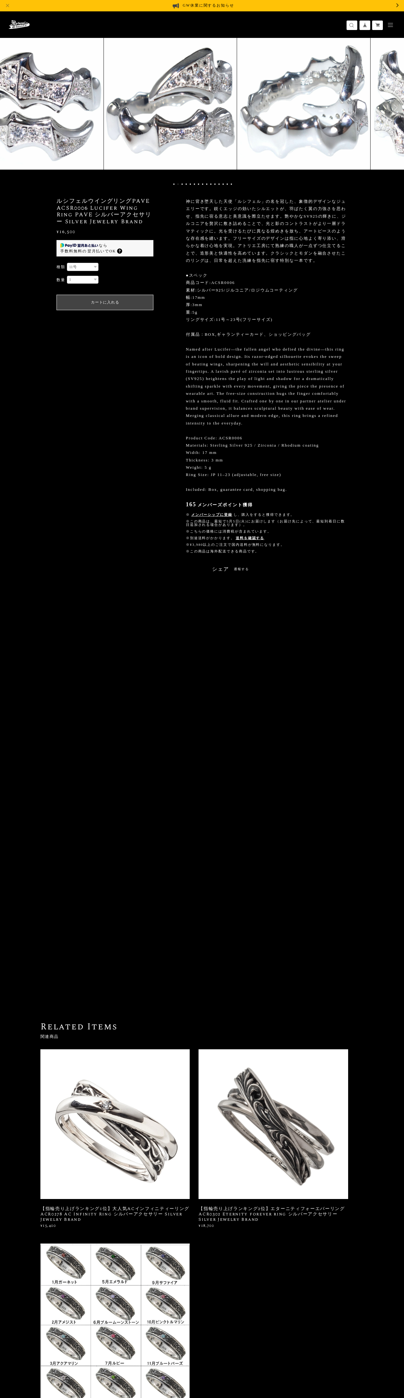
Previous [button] (9, 108)
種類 (60, 267)
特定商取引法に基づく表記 (113, 1363)
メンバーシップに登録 (211, 514)
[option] (202, 108)
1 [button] (174, 184)
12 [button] (219, 184)
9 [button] (206, 184)
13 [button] (223, 184)
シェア (220, 569)
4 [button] (186, 184)
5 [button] (190, 184)
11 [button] (215, 184)
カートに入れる (105, 302)
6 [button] (194, 184)
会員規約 (145, 1363)
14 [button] (227, 184)
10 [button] (210, 184)
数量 (60, 280)
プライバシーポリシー (66, 1363)
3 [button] (182, 184)
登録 (316, 1272)
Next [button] (394, 108)
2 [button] (178, 184)
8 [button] (202, 184)
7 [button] (198, 184)
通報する (241, 569)
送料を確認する (250, 538)
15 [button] (231, 184)
